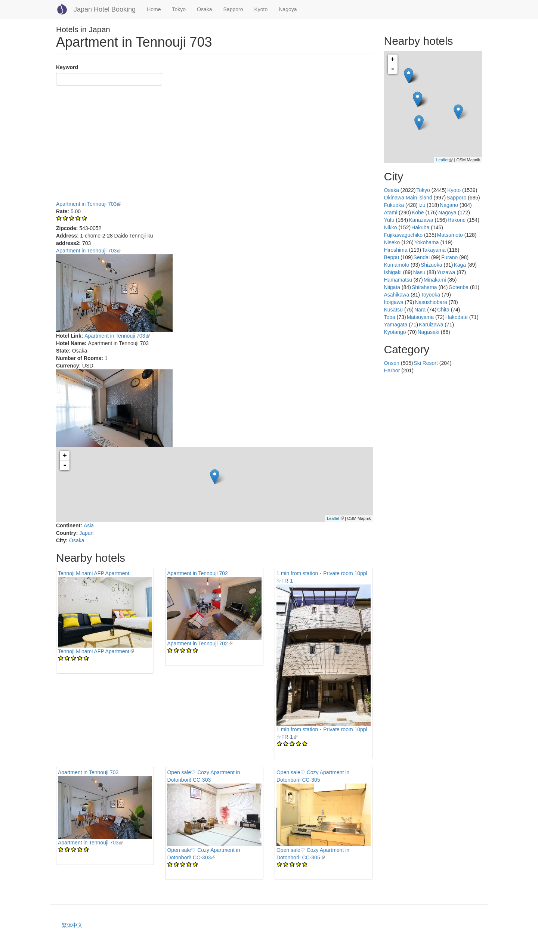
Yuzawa (446, 272)
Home (154, 9)
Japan (86, 533)
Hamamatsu (398, 280)
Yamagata (396, 325)
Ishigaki (393, 272)
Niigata (392, 287)
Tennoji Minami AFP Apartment (93, 573)
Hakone (457, 220)
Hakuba (420, 227)
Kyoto (261, 9)
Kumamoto (396, 265)
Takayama (434, 250)
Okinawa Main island (408, 198)
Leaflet (335, 518)
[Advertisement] (214, 144)
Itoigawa (394, 302)
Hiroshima (396, 250)
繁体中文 (72, 925)
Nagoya (288, 9)
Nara (420, 310)
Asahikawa (396, 295)
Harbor (392, 370)
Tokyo (179, 9)
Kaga (460, 265)
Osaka (204, 9)
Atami (391, 212)
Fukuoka (394, 205)
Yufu (389, 220)
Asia (89, 525)
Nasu (419, 272)
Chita (443, 310)
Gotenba (458, 287)
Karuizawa (431, 325)
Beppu (391, 257)
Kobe (418, 212)
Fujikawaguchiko (403, 235)
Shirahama (424, 287)
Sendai (422, 257)
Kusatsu (393, 310)
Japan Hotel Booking (105, 9)
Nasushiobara (431, 302)
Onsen (391, 363)
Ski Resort (426, 363)
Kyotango (395, 332)
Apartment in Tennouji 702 (197, 573)
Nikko (390, 227)
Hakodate (456, 317)
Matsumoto (450, 235)
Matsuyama (420, 317)
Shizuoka (431, 265)
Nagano (449, 205)
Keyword (67, 67)
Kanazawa (421, 220)
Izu (422, 205)
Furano (449, 257)
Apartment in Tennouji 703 (88, 204)
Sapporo (233, 9)
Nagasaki (428, 332)
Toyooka (430, 295)
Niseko (392, 242)
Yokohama (426, 242)
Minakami (435, 280)
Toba (389, 317)
